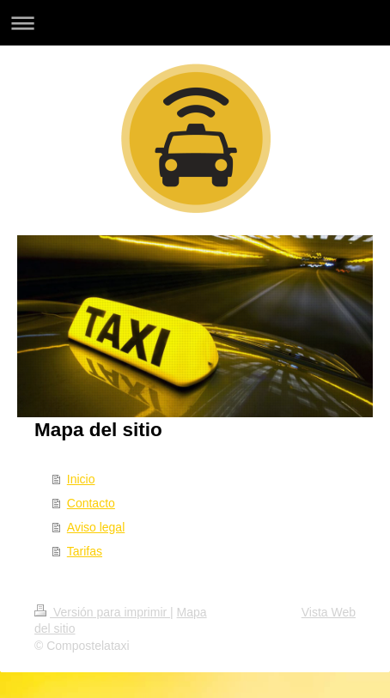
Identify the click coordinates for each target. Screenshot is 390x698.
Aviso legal (96, 527)
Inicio (81, 479)
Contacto (91, 503)
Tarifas (84, 551)
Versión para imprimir (102, 612)
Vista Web (329, 612)
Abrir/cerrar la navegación (195, 22)
